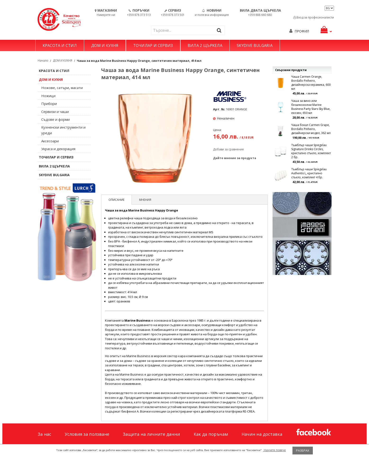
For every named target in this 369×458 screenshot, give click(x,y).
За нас (44, 434)
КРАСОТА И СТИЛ (60, 45)
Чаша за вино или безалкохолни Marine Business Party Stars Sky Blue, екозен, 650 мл (310, 107)
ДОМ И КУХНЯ (104, 45)
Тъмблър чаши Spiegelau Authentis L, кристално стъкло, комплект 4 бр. (309, 173)
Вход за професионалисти (313, 17)
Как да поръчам (211, 434)
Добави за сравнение (228, 149)
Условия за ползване (87, 434)
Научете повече (274, 450)
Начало (43, 60)
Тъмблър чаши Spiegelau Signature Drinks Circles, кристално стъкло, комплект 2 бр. (311, 151)
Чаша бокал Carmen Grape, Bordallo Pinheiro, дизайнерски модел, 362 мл (311, 129)
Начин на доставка (261, 434)
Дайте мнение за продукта (234, 158)
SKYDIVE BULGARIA (255, 45)
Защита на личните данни (151, 434)
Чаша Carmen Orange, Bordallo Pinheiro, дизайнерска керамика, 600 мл (311, 83)
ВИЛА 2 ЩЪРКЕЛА (205, 45)
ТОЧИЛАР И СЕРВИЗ (153, 45)
